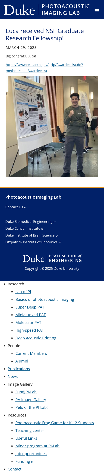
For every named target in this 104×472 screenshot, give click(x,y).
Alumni (21, 361)
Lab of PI (23, 291)
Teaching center (29, 430)
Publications (19, 368)
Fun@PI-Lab (26, 391)
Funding (22, 461)
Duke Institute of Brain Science (30, 235)
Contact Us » (15, 207)
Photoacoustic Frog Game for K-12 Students (54, 422)
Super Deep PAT (29, 307)
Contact (14, 469)
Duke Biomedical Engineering (28, 221)
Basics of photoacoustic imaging (44, 299)
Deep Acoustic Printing (35, 337)
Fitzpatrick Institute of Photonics (31, 242)
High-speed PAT (29, 330)
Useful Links (26, 438)
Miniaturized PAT (30, 314)
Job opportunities (31, 453)
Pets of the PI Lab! (31, 407)
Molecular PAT (28, 322)
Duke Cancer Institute (22, 228)
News (13, 376)
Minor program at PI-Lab (37, 445)
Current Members (31, 353)
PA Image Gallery (30, 399)
